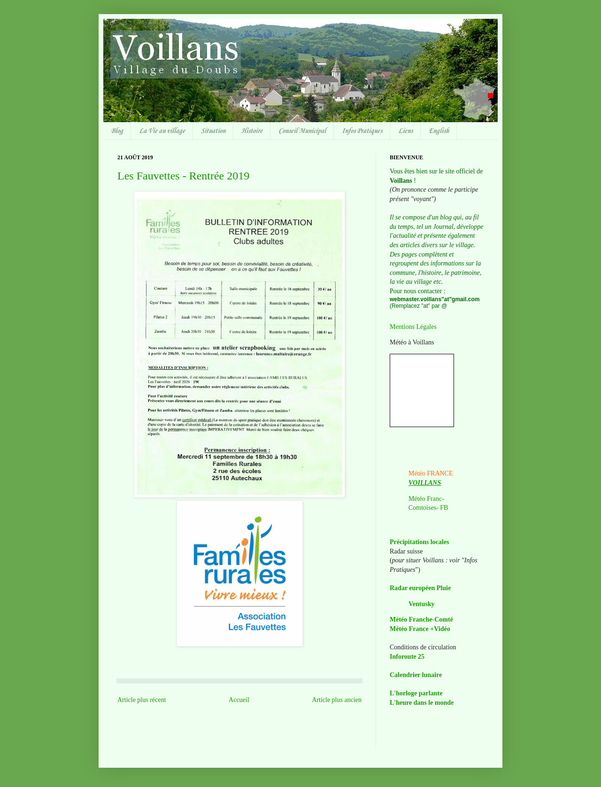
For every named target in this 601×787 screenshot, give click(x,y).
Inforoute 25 (407, 656)
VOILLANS (424, 482)
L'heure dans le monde (422, 702)
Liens (405, 131)
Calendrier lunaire (416, 674)
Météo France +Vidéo (420, 628)
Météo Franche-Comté (421, 619)
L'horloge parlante (416, 693)
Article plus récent (141, 699)
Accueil (239, 699)
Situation (213, 131)
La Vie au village (162, 131)
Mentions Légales (413, 326)
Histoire (251, 131)
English (439, 131)
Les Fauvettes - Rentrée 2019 (183, 176)
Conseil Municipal (302, 131)
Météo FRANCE (430, 473)
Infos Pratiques (362, 131)
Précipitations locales (419, 541)
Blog (117, 131)
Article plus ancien (337, 699)
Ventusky (421, 604)
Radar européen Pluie (420, 588)
